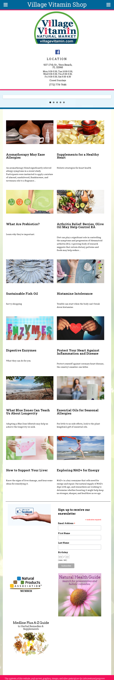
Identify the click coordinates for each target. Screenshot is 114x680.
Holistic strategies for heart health (74, 168)
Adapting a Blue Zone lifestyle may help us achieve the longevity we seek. (27, 425)
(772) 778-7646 (57, 84)
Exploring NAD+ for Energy (78, 470)
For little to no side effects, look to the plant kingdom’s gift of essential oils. (78, 425)
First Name (64, 533)
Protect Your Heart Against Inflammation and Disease (78, 351)
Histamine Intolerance (75, 293)
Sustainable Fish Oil (22, 293)
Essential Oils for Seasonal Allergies (78, 411)
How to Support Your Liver (27, 470)
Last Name (63, 542)
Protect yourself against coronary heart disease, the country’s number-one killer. (80, 365)
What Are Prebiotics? (22, 224)
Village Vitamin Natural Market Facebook (57, 52)
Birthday (63, 552)
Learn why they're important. (20, 234)
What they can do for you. (18, 360)
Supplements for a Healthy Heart (78, 156)
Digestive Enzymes (21, 350)
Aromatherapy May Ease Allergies (25, 156)
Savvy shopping (14, 303)
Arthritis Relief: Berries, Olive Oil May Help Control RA (80, 225)
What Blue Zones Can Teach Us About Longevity (28, 411)
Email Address (66, 523)
